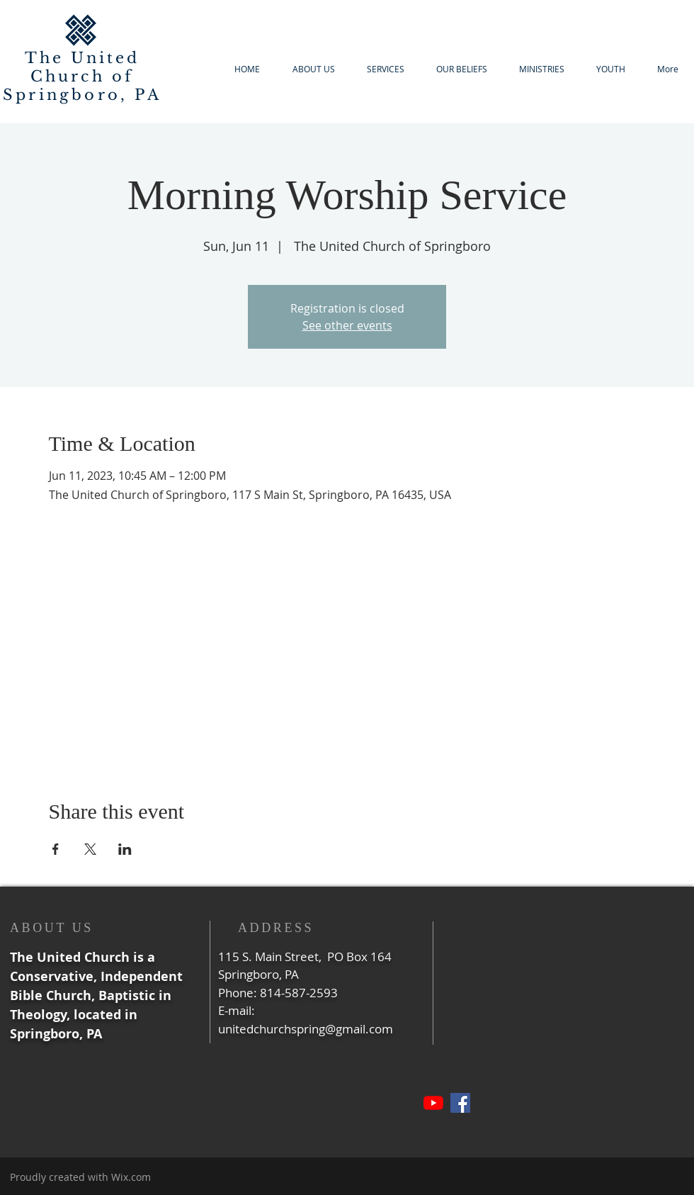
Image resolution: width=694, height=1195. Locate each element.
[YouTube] (433, 1103)
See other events (347, 325)
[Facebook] (460, 1103)
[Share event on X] (90, 849)
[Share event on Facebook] (55, 849)
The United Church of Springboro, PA (82, 76)
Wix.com (131, 1177)
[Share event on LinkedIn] (125, 849)
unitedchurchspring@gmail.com (305, 1029)
